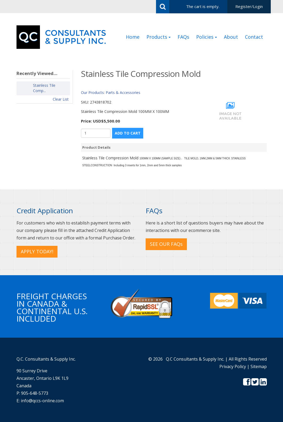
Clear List (61, 99)
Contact (254, 37)
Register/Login (249, 6)
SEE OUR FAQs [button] (166, 244)
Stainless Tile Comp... (44, 88)
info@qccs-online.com (42, 401)
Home (133, 37)
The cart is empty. (202, 6)
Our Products (92, 92)
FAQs (183, 37)
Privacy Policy (232, 366)
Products (158, 37)
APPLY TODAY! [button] (37, 251)
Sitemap (259, 366)
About (231, 37)
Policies (206, 37)
